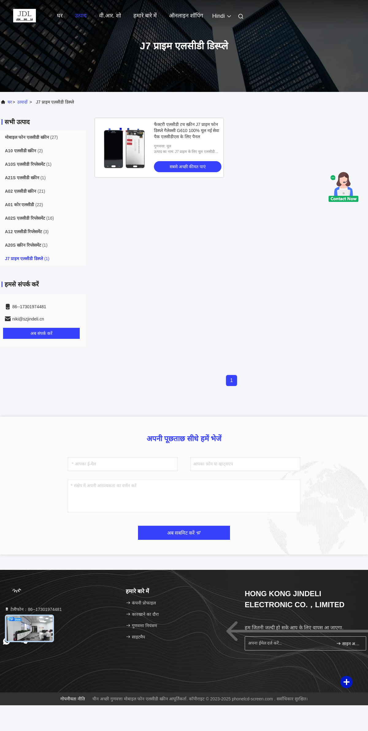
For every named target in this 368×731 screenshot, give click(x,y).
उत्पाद (81, 16)
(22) (24, 204)
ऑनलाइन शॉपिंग (186, 16)
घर (60, 16)
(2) (24, 150)
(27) (31, 137)
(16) (29, 218)
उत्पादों (22, 102)
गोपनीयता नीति (72, 698)
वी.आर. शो (110, 16)
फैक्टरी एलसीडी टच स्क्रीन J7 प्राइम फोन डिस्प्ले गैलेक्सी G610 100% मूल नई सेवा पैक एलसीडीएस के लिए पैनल (186, 130)
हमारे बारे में (145, 16)
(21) (25, 191)
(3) (26, 231)
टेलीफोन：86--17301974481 (33, 609)
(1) (28, 164)
